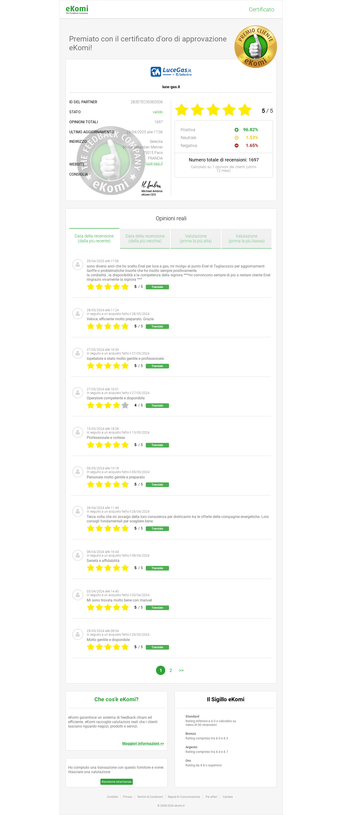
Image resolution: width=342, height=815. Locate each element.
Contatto (112, 796)
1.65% (247, 145)
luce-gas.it (154, 163)
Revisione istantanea (117, 782)
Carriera (228, 796)
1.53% (247, 137)
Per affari (211, 796)
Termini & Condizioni (150, 796)
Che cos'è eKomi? (116, 699)
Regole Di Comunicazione (184, 796)
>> (181, 670)
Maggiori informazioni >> (143, 743)
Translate (157, 287)
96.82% (247, 129)
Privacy (127, 796)
